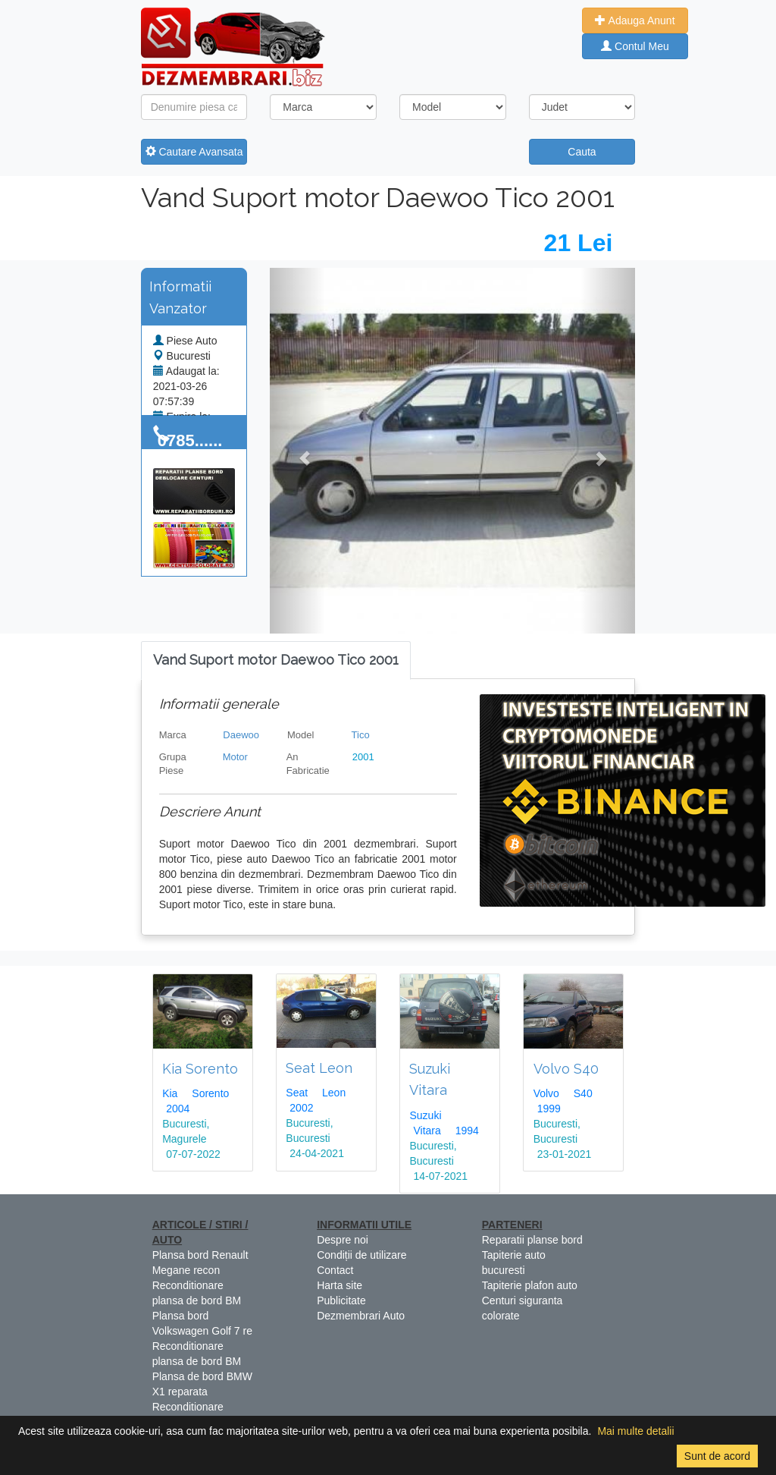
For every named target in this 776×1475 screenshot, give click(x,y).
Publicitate (341, 1300)
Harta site (339, 1285)
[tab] (276, 660)
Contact (335, 1270)
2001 (363, 757)
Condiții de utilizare (361, 1255)
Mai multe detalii (635, 1431)
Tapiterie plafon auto (529, 1285)
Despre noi (342, 1240)
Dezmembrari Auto (361, 1316)
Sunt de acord (717, 1456)
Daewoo (241, 735)
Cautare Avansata (194, 152)
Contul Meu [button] (634, 46)
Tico (361, 735)
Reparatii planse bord (532, 1240)
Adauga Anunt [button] (634, 20)
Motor (235, 757)
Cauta (582, 152)
